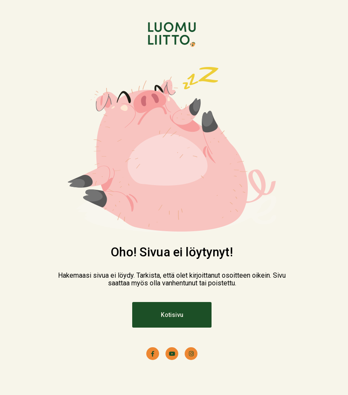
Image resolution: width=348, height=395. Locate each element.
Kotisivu (172, 314)
